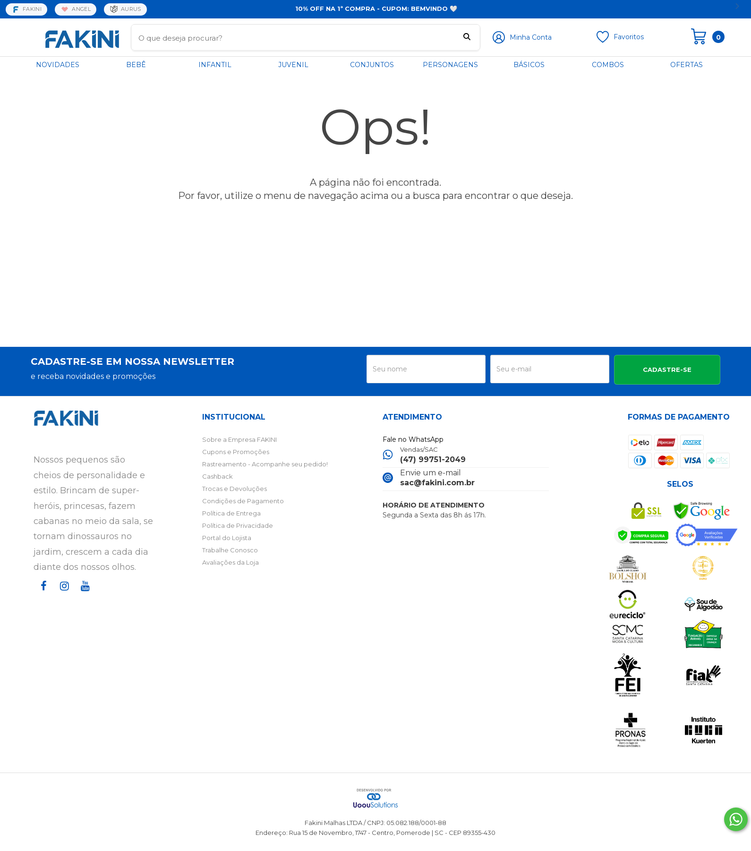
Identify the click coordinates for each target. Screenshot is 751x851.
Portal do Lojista (226, 538)
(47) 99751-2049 (433, 459)
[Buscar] (467, 38)
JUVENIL (293, 64)
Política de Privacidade (237, 525)
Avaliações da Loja (230, 562)
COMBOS (608, 64)
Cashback (217, 476)
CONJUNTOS (372, 64)
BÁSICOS (529, 64)
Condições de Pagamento (243, 501)
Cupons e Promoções (235, 452)
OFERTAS (686, 64)
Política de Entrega (231, 513)
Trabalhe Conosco (230, 550)
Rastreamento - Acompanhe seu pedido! (265, 464)
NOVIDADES (57, 64)
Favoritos (629, 37)
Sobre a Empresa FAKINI (239, 439)
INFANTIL (214, 64)
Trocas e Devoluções (234, 488)
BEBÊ (136, 64)
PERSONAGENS (450, 64)
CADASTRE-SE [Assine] (667, 369)
